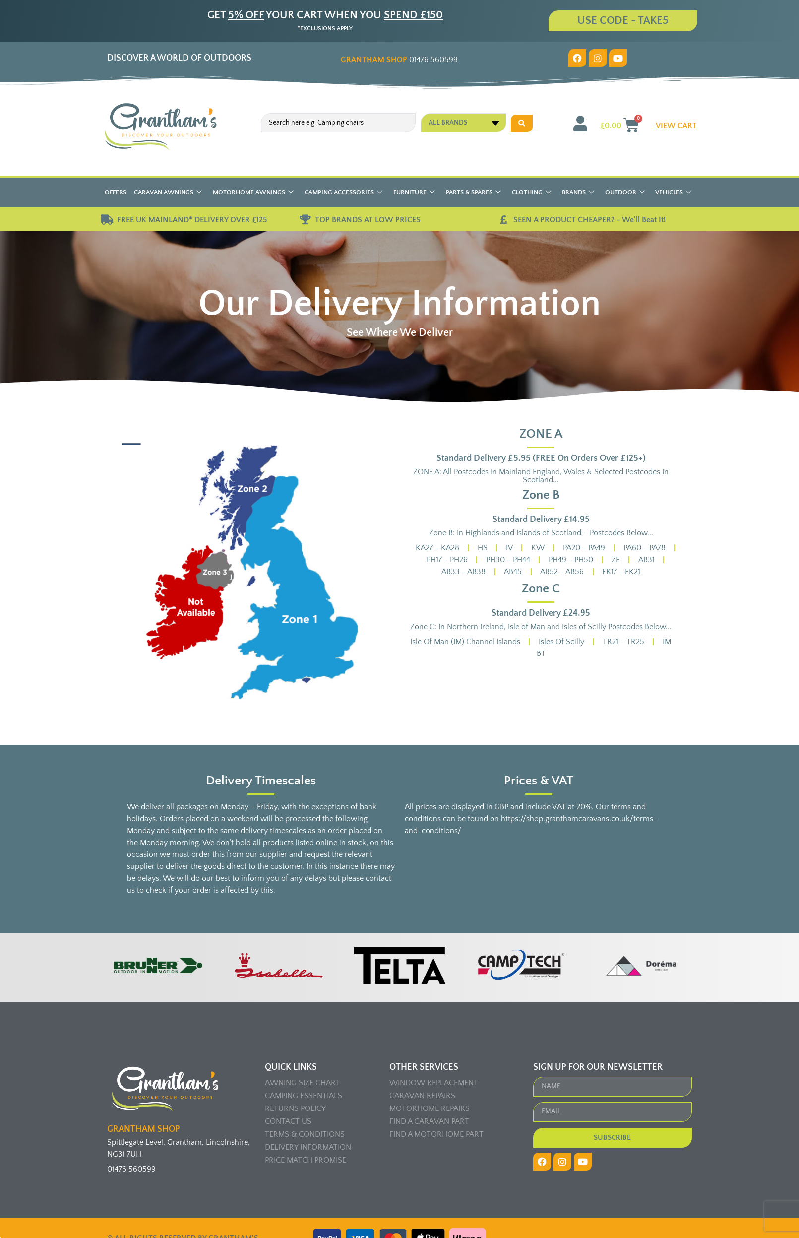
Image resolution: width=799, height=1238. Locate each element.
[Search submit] (522, 122)
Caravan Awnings (168, 193)
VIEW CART (676, 125)
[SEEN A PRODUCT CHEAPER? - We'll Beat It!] (503, 220)
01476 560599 (399, 59)
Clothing (531, 193)
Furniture (414, 193)
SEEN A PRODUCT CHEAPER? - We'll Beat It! (589, 219)
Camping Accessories (343, 193)
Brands (578, 193)
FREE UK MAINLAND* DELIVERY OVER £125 (192, 219)
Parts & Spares (473, 193)
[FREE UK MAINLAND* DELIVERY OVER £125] (107, 220)
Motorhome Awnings (253, 193)
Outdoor (625, 193)
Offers (115, 192)
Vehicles (673, 193)
